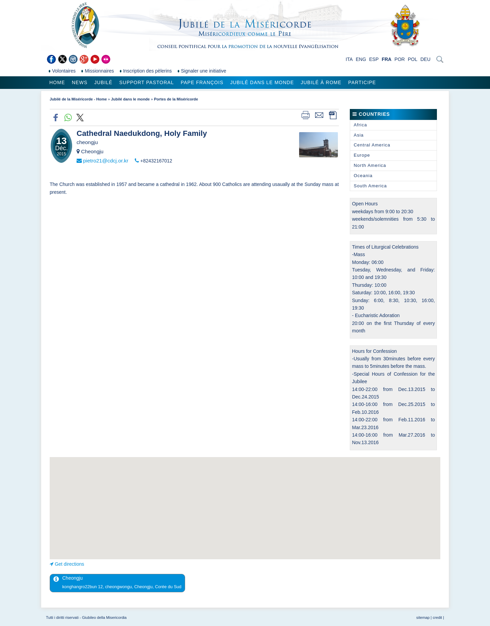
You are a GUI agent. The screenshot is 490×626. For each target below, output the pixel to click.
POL (413, 59)
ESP (374, 59)
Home (57, 82)
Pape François (202, 82)
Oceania (363, 175)
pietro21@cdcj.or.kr (105, 160)
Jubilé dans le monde (262, 82)
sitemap (422, 617)
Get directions (69, 564)
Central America (372, 144)
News (79, 82)
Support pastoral (146, 82)
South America (370, 185)
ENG (361, 59)
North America (370, 165)
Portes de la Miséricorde (176, 99)
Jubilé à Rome (321, 82)
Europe (362, 155)
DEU (425, 59)
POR (399, 59)
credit (437, 617)
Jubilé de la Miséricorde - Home (78, 99)
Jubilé (103, 82)
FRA (387, 59)
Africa (360, 124)
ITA (349, 59)
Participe (362, 82)
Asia (358, 135)
